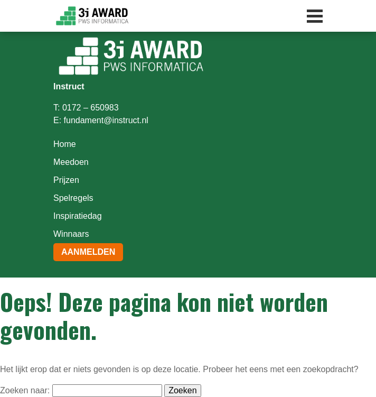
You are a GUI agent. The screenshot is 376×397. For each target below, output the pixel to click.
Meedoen (71, 162)
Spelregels (73, 197)
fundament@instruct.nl (106, 120)
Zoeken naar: (25, 390)
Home (64, 144)
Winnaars (71, 233)
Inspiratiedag (77, 215)
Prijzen (66, 180)
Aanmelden (88, 251)
